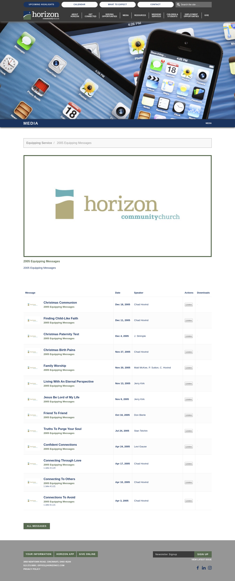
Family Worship (55, 365)
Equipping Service (39, 142)
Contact (155, 4)
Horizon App (65, 554)
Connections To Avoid (59, 497)
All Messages (36, 526)
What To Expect (117, 4)
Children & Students (172, 15)
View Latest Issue (201, 559)
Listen (189, 304)
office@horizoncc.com (50, 565)
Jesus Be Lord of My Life (61, 397)
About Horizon (74, 15)
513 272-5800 (30, 565)
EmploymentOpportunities (191, 15)
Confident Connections (60, 444)
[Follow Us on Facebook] (198, 568)
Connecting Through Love (62, 460)
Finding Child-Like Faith (61, 318)
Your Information (39, 554)
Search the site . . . (190, 4)
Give (207, 15)
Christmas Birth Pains (59, 350)
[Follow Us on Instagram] (210, 568)
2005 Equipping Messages (59, 306)
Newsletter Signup (166, 554)
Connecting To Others (59, 479)
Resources (140, 15)
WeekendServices (156, 15)
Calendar (79, 4)
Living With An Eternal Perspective (69, 381)
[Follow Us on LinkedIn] (204, 568)
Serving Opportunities (109, 15)
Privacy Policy (32, 569)
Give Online (87, 554)
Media (126, 15)
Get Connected (90, 15)
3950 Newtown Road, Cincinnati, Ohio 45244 (47, 562)
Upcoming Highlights (41, 4)
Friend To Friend (55, 413)
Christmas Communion (60, 302)
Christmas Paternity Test (61, 334)
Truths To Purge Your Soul (63, 428)
